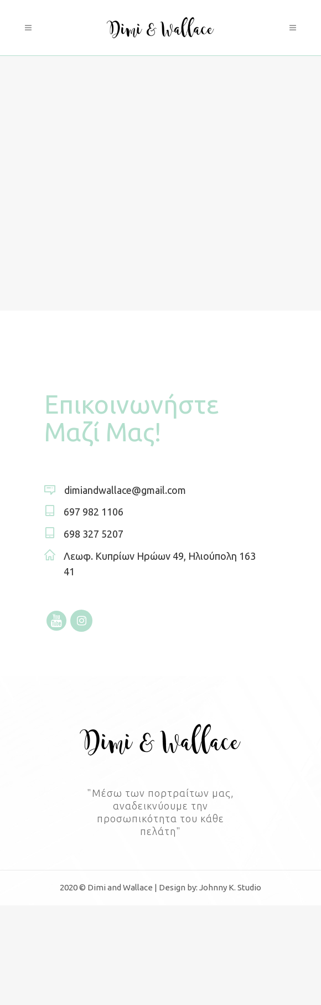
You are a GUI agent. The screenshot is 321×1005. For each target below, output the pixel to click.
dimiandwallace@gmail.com (125, 490)
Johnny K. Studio (230, 887)
